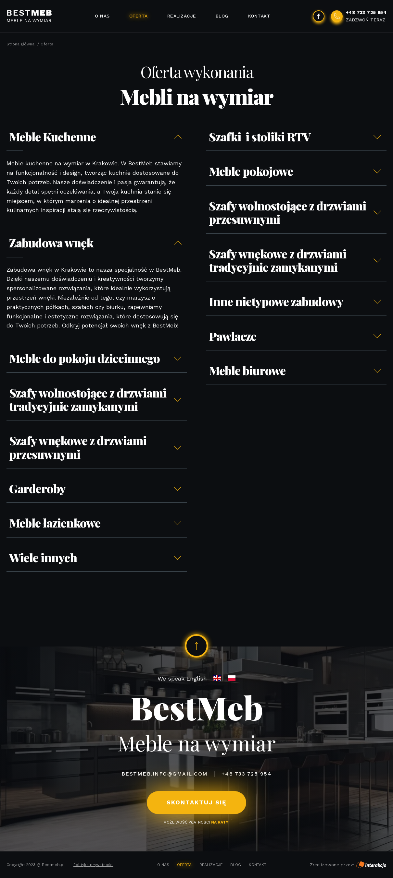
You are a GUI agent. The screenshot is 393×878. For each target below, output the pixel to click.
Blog (222, 15)
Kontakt (259, 15)
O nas (102, 15)
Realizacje (181, 15)
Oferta (138, 15)
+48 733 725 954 (247, 774)
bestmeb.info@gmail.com (164, 774)
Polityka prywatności (93, 864)
